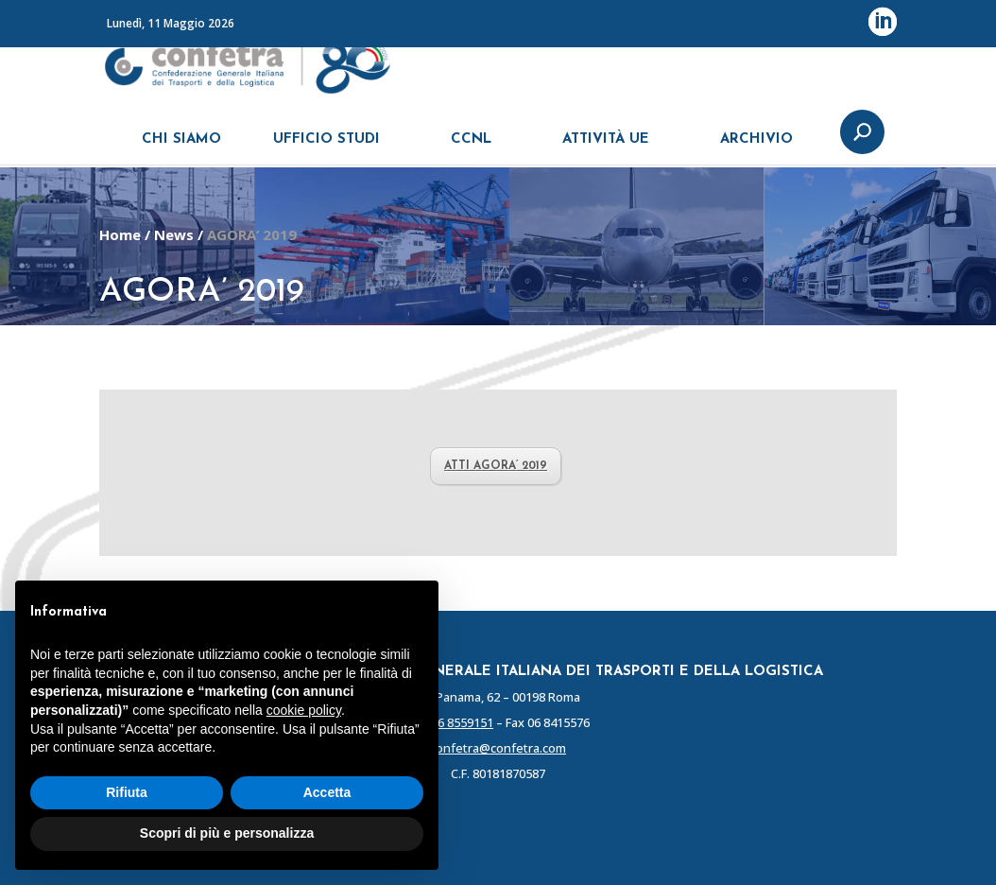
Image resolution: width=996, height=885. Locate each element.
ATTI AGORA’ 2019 (495, 466)
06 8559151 (462, 722)
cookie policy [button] (303, 710)
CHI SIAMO (181, 149)
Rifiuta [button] (126, 792)
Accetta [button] (327, 792)
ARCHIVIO (756, 149)
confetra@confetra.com (498, 747)
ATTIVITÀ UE (605, 149)
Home (120, 234)
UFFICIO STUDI (326, 149)
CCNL (471, 149)
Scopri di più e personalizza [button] (227, 833)
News (174, 234)
